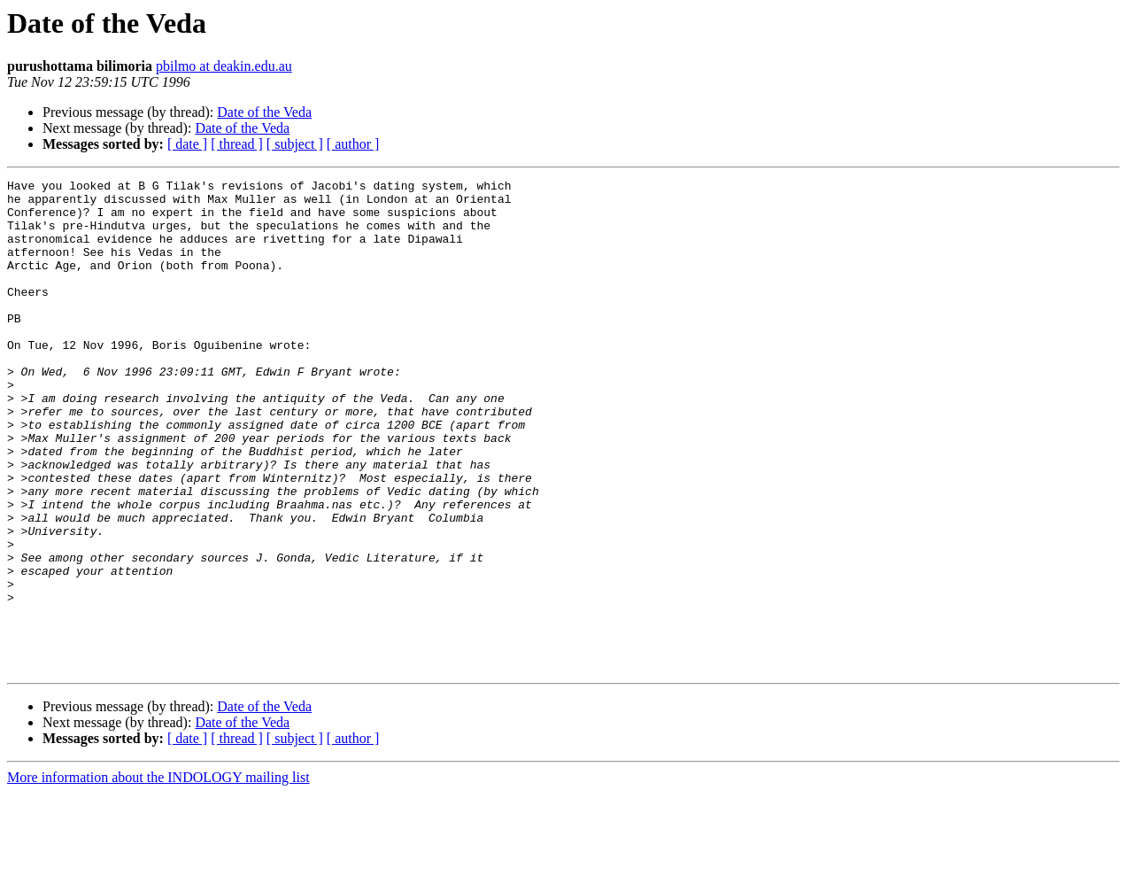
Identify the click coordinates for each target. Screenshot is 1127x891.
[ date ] (187, 143)
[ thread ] (237, 143)
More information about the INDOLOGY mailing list (158, 875)
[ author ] (353, 143)
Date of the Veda (264, 112)
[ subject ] (294, 143)
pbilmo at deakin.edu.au (224, 66)
